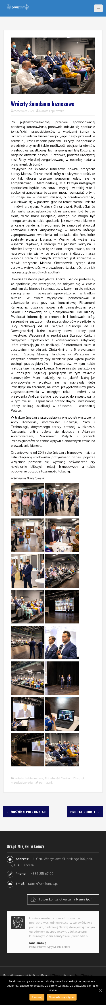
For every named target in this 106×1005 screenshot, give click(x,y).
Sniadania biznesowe (29, 778)
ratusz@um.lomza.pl (43, 883)
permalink (45, 782)
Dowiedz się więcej (61, 997)
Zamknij (37, 997)
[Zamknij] (100, 990)
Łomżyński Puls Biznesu (26, 811)
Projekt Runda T (84, 811)
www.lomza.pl (38, 942)
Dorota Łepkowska (51, 111)
